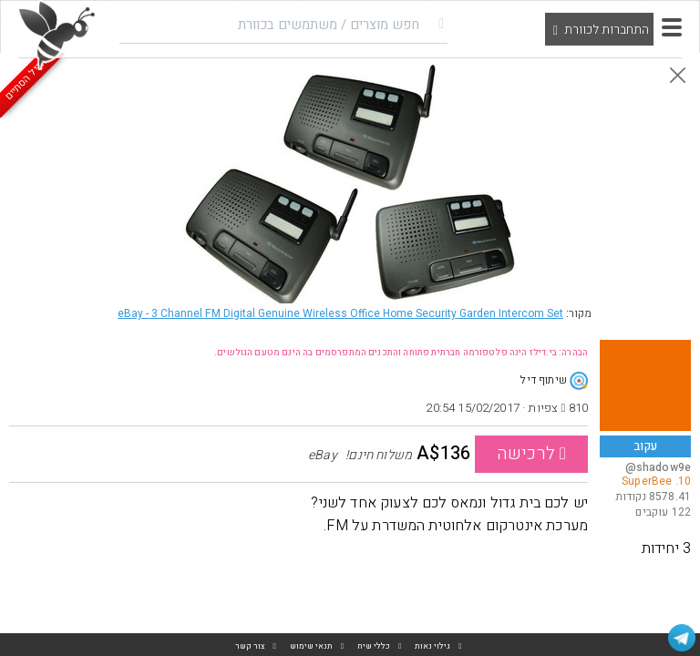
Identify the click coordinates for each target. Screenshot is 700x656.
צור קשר (250, 646)
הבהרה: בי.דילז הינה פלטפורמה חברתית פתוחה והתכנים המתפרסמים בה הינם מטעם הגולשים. (401, 352)
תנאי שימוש (311, 646)
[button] (672, 27)
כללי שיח (373, 646)
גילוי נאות (432, 646)
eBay (340, 313)
